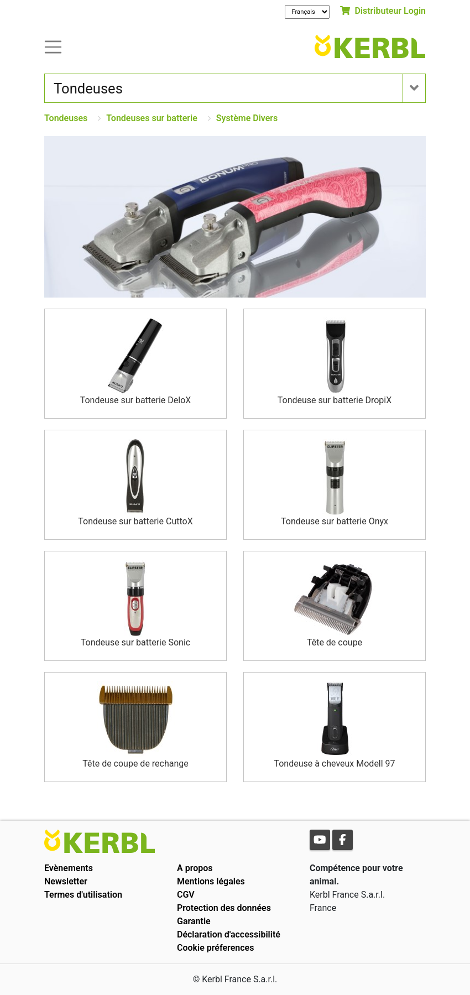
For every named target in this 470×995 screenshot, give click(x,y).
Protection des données (224, 908)
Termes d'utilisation (83, 894)
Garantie (194, 921)
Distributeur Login (383, 11)
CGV (186, 894)
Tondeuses (65, 118)
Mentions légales (211, 881)
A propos (195, 868)
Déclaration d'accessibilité (228, 934)
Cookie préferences (215, 947)
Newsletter (65, 881)
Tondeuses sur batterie (151, 118)
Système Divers (247, 118)
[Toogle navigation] (53, 46)
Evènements (68, 868)
